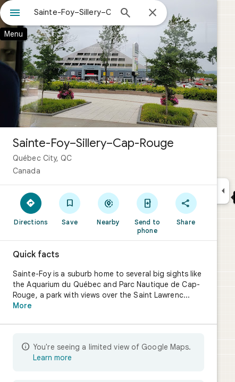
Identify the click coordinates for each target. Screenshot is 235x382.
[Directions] (31, 208)
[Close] (152, 13)
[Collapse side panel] (223, 191)
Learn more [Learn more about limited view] (52, 357)
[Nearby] (108, 208)
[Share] (185, 208)
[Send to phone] (147, 212)
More (22, 305)
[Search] (125, 14)
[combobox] (72, 12)
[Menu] (15, 14)
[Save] (70, 208)
